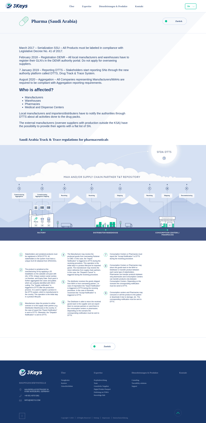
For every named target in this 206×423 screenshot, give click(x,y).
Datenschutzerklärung (120, 418)
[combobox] (190, 6)
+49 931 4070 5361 (31, 396)
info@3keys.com (32, 400)
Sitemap (96, 418)
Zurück (172, 21)
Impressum (106, 418)
